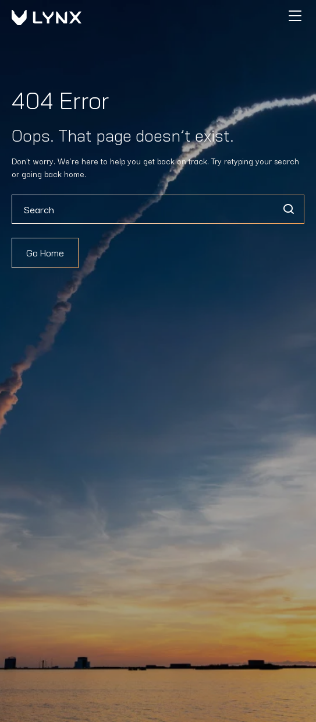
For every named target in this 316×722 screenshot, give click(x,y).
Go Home (45, 253)
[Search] (288, 209)
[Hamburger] (295, 15)
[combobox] (158, 209)
